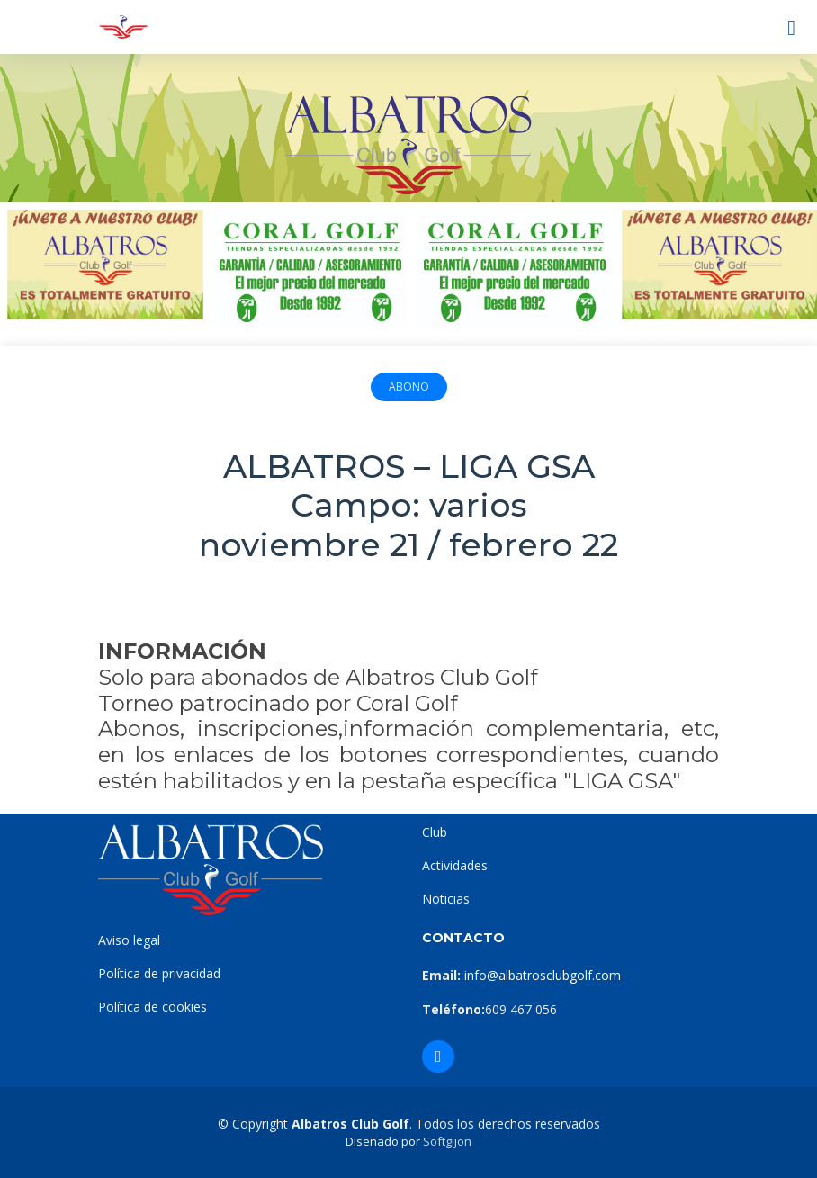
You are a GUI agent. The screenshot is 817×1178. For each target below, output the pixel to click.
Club (434, 832)
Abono (409, 386)
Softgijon (447, 1141)
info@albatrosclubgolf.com (541, 975)
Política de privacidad (159, 973)
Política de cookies (152, 1006)
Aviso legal (129, 940)
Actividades (455, 865)
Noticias (446, 898)
